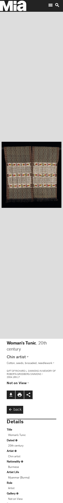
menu (50, 5)
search (57, 5)
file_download (10, 394)
